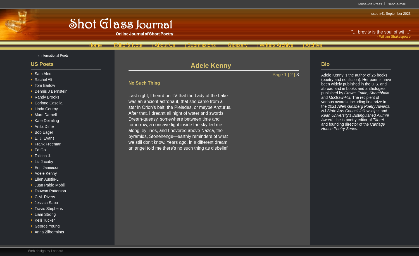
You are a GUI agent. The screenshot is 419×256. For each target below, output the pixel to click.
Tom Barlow (43, 85)
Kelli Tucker (43, 219)
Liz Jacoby (42, 161)
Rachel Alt (41, 79)
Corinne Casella (47, 102)
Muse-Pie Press (370, 4)
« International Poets (53, 56)
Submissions (201, 45)
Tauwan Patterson (48, 190)
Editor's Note (128, 45)
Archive (313, 45)
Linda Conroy (44, 108)
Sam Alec (41, 73)
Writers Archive (277, 45)
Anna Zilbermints (47, 231)
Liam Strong (43, 214)
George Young (45, 225)
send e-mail (397, 4)
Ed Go (38, 149)
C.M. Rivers (43, 196)
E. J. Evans (42, 137)
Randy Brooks (45, 96)
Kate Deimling (45, 120)
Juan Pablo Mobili (48, 184)
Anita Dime (42, 126)
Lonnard (57, 251)
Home (95, 45)
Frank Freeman (46, 143)
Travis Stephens (47, 208)
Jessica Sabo (44, 202)
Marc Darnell (44, 114)
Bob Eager (42, 132)
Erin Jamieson (45, 167)
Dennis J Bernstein (49, 91)
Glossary (237, 45)
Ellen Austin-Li (45, 178)
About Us (164, 45)
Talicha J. (41, 155)
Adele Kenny (44, 173)
